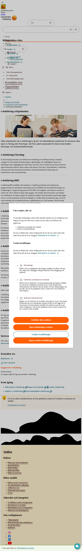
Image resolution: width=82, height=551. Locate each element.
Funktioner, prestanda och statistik (36, 280)
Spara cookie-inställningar (41, 340)
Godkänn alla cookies (41, 320)
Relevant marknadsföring (33, 298)
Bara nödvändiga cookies (41, 327)
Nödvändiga (28, 265)
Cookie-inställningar (41, 334)
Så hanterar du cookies (25, 548)
